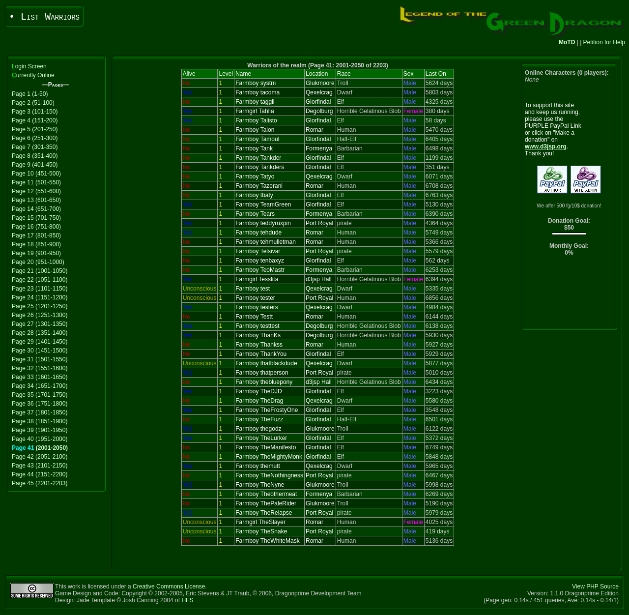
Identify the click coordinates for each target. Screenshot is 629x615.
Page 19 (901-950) (36, 253)
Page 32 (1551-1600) (39, 368)
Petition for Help (604, 42)
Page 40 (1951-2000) (39, 439)
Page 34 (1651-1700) (39, 385)
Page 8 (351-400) (34, 155)
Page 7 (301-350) (34, 147)
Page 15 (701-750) (36, 217)
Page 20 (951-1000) (38, 262)
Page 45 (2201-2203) (39, 483)
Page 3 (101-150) (34, 111)
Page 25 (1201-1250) (39, 306)
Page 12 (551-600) (36, 191)
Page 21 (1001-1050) (39, 270)
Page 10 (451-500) (36, 173)
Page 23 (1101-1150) (39, 288)
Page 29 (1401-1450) (39, 341)
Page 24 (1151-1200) (39, 297)
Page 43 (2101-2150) (39, 465)
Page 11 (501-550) (36, 182)
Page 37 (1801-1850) (39, 412)
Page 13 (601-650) (36, 200)
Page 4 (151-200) (34, 120)
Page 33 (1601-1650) (39, 377)
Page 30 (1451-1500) (39, 350)
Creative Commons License (169, 586)
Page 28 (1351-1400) (39, 332)
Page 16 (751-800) (36, 226)
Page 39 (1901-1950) (39, 430)
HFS (187, 600)
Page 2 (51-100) (33, 102)
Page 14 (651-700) (36, 208)
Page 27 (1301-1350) (39, 324)
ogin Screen (29, 66)
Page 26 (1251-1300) (39, 315)
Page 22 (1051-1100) (39, 279)
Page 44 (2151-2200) (39, 474)
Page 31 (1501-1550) (39, 359)
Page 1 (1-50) (30, 93)
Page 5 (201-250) (34, 129)
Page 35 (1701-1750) (39, 394)
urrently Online (33, 75)
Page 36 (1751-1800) (39, 403)
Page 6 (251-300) (34, 138)
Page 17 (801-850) (36, 235)
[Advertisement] (569, 295)
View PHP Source (595, 586)
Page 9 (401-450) (34, 164)
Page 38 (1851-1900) (39, 421)
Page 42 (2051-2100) (39, 456)
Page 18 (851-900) (36, 244)
